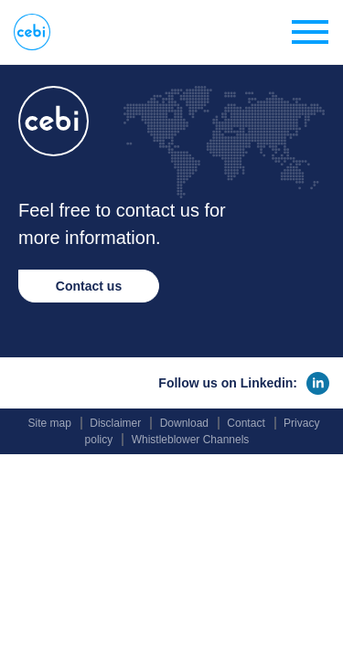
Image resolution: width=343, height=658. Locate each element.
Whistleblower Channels (191, 439)
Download (184, 423)
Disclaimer (115, 423)
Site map (49, 423)
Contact (245, 423)
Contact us (89, 286)
